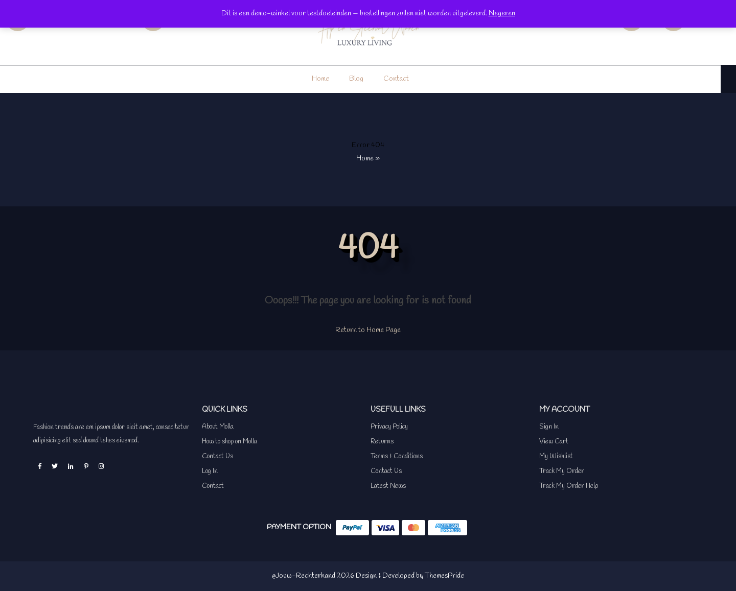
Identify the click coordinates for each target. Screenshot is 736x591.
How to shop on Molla (229, 441)
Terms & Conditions (397, 456)
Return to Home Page (368, 330)
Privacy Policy (389, 426)
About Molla (218, 426)
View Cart (553, 441)
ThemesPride (443, 576)
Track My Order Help (568, 486)
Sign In (549, 426)
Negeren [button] (502, 13)
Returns (382, 441)
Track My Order (561, 471)
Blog (356, 79)
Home (320, 79)
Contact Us (217, 456)
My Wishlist (556, 456)
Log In (210, 471)
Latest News (388, 486)
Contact (396, 79)
